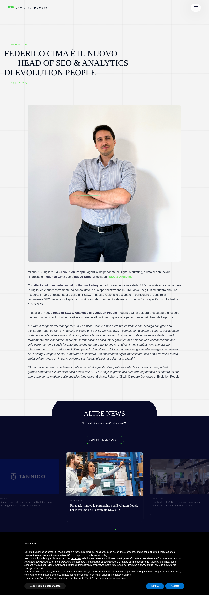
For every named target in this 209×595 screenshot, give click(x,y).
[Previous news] (97, 530)
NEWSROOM (19, 44)
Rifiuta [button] (155, 586)
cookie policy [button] (101, 555)
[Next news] (112, 530)
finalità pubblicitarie (44, 565)
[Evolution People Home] (27, 7)
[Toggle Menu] (196, 7)
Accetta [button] (175, 586)
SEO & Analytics (120, 276)
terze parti (76, 558)
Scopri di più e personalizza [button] (45, 586)
